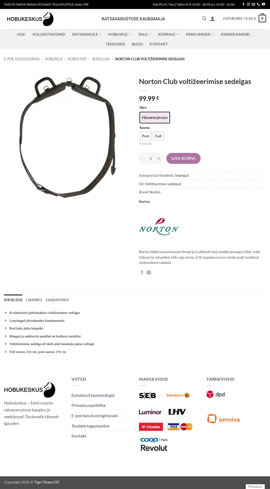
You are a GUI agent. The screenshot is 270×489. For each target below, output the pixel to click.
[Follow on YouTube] (263, 4)
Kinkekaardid (235, 34)
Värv (143, 108)
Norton (155, 192)
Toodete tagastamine (90, 425)
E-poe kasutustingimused (94, 415)
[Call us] (258, 4)
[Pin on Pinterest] (149, 272)
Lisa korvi (184, 158)
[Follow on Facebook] (243, 4)
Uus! (21, 34)
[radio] (155, 117)
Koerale (168, 34)
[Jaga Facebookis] (142, 272)
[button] (212, 18)
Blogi (137, 44)
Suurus (144, 128)
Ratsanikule (87, 34)
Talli (144, 34)
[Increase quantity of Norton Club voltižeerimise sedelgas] (159, 158)
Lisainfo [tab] (34, 300)
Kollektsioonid (49, 34)
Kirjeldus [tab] (13, 300)
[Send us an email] (253, 4)
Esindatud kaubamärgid (92, 395)
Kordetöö (77, 59)
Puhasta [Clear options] (145, 143)
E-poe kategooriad (22, 59)
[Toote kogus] (150, 158)
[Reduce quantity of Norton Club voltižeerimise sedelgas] (142, 158)
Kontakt (159, 44)
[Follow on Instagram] (248, 4)
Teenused (115, 44)
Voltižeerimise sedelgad (163, 184)
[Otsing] (204, 18)
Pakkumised (200, 34)
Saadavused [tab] (57, 300)
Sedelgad (101, 59)
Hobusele (119, 34)
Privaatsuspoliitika (88, 405)
